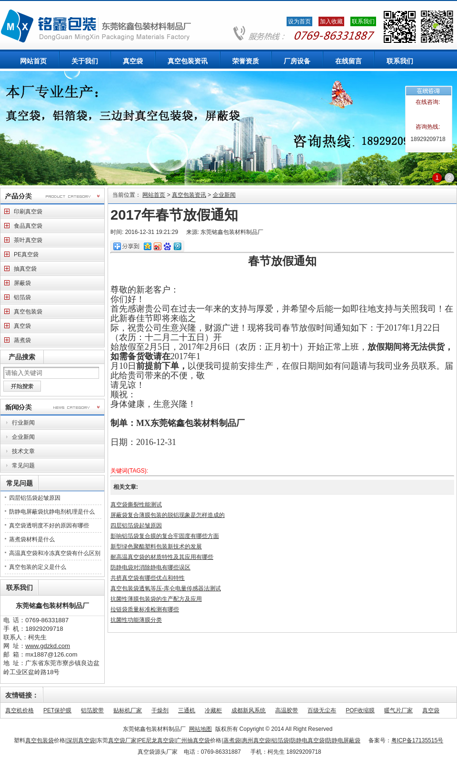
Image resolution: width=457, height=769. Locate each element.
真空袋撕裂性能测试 (136, 504)
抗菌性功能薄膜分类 (136, 620)
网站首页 (153, 195)
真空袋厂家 (122, 740)
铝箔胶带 (92, 710)
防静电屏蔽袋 (343, 740)
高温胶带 (286, 710)
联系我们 (363, 21)
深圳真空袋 (81, 740)
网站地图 (200, 729)
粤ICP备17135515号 (417, 740)
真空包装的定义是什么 (37, 567)
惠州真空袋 (256, 740)
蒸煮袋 (231, 740)
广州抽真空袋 (193, 740)
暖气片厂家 (398, 710)
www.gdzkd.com (47, 645)
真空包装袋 (39, 740)
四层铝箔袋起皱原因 (34, 498)
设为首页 (299, 21)
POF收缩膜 (360, 710)
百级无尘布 (322, 710)
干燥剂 (160, 710)
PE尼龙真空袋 (156, 740)
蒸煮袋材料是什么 (32, 539)
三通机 (186, 710)
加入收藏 (331, 21)
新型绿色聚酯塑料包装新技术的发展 (156, 546)
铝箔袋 (281, 740)
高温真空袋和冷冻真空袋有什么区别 (54, 553)
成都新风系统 (248, 710)
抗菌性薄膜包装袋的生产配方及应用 (156, 599)
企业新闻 (224, 195)
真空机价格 (19, 710)
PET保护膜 (57, 710)
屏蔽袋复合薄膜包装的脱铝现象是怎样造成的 (167, 515)
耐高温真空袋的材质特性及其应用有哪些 (161, 557)
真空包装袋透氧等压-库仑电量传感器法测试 (165, 588)
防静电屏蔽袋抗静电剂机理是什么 (52, 511)
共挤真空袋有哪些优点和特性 (147, 578)
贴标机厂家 (127, 710)
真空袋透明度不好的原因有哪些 (49, 525)
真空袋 (430, 710)
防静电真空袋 (308, 740)
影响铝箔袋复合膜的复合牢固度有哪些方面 (164, 536)
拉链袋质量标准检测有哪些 (144, 609)
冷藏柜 (213, 710)
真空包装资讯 (189, 195)
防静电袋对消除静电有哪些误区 (150, 567)
